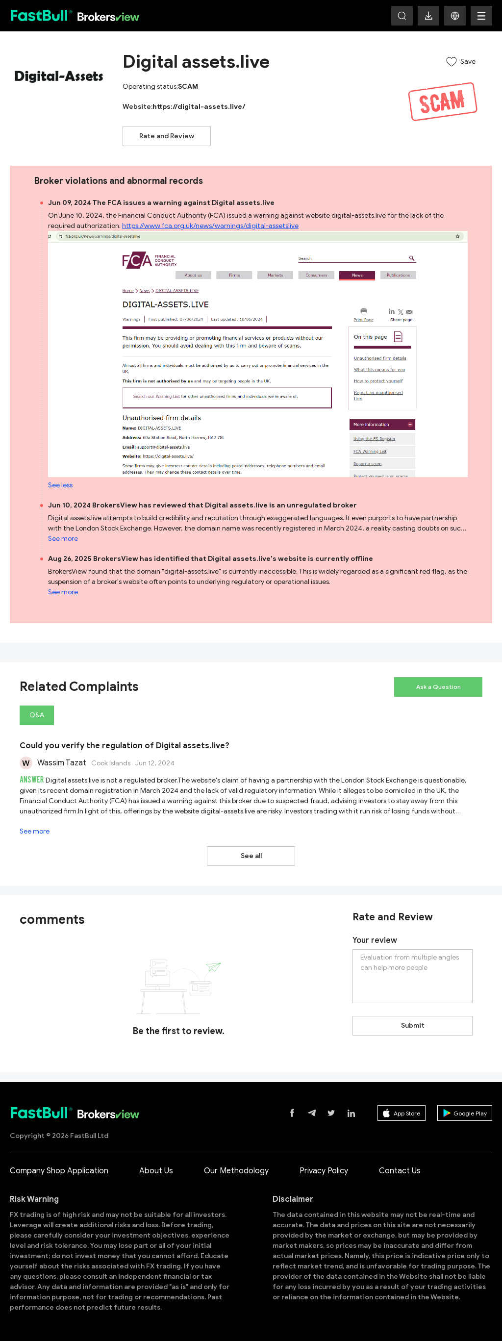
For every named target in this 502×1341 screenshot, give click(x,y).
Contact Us (400, 1171)
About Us (156, 1171)
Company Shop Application (59, 1171)
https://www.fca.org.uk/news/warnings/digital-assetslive (210, 226)
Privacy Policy (324, 1171)
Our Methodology (236, 1171)
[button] (455, 15)
